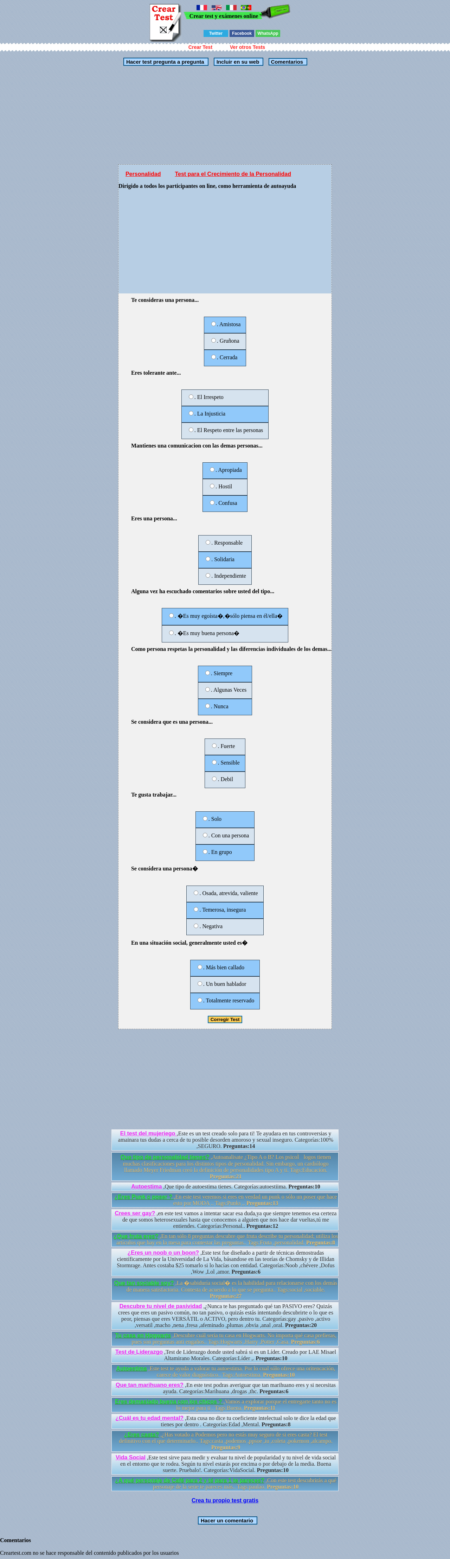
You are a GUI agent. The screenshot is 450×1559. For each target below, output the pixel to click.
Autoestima (146, 1187)
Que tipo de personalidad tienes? (165, 1157)
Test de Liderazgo (139, 1352)
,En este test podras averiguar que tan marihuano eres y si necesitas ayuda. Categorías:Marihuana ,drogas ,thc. (226, 1388)
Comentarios (286, 62)
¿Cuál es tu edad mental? (149, 1418)
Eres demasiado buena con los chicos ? (169, 1402)
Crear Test (200, 47)
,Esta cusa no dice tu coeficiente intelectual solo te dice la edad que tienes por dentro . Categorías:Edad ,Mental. (225, 1421)
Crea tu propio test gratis (225, 1500)
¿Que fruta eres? (136, 1236)
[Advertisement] (225, 115)
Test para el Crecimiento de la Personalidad (233, 174)
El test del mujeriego (148, 1133)
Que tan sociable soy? (144, 1283)
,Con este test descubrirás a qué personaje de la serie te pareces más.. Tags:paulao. (225, 1483)
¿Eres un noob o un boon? (163, 1253)
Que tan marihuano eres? (150, 1385)
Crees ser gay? (135, 1213)
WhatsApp (267, 33)
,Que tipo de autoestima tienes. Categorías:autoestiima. (225, 1187)
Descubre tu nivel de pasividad (161, 1306)
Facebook (242, 33)
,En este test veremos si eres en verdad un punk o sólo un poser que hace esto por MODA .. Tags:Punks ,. (226, 1200)
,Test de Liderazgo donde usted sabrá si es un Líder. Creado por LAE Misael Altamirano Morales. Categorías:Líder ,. (225, 1355)
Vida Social (131, 1457)
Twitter (216, 33)
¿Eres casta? (141, 1435)
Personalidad (143, 174)
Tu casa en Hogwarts (143, 1335)
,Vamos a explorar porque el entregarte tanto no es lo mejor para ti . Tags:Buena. (225, 1405)
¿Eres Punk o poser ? (144, 1197)
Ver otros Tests (247, 47)
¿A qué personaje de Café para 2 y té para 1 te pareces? (189, 1480)
